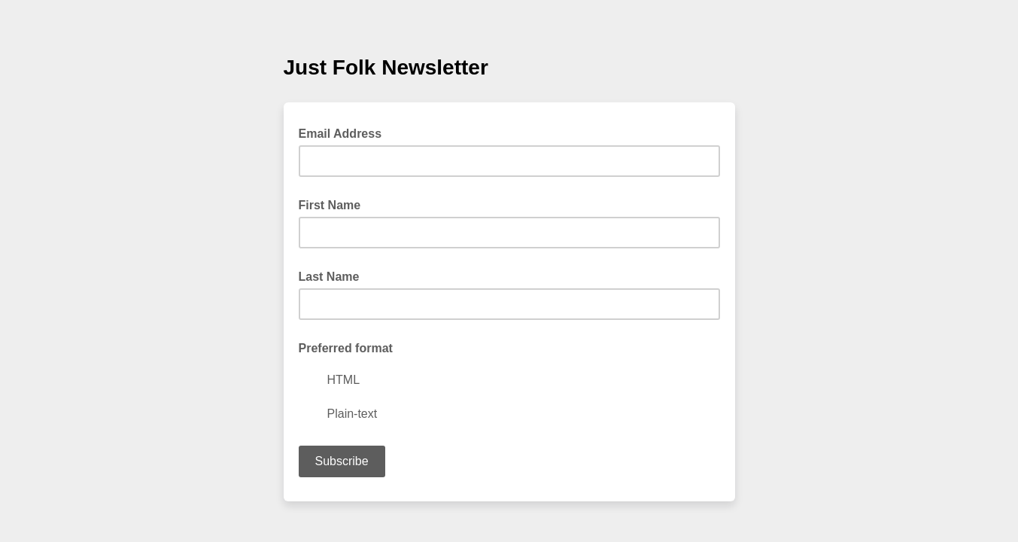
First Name (330, 205)
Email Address (345, 132)
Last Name (329, 276)
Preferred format (346, 348)
